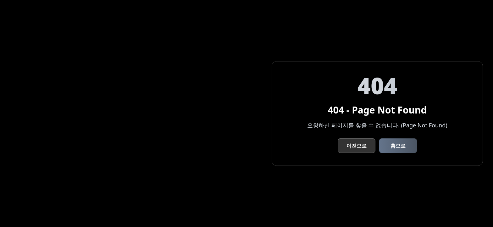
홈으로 (398, 145)
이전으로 (356, 145)
